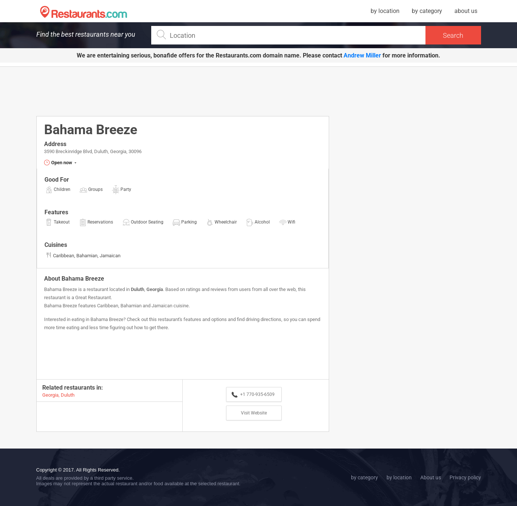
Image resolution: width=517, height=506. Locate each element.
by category (427, 10)
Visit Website (254, 413)
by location (385, 10)
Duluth (137, 289)
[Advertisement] (183, 91)
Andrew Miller (362, 55)
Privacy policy (465, 477)
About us (430, 477)
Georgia (154, 289)
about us (465, 10)
